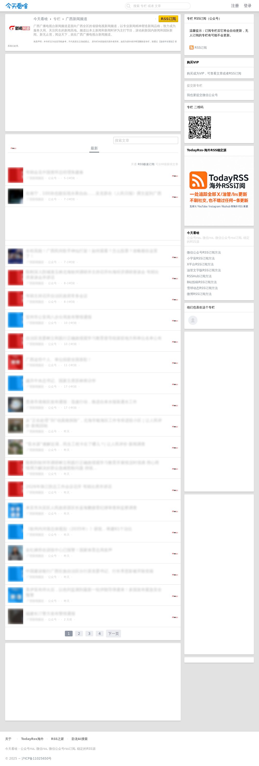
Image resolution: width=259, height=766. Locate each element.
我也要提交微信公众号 (202, 95)
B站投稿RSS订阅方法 (202, 282)
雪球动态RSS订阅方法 (202, 288)
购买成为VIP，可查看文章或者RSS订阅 (214, 73)
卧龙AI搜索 (80, 739)
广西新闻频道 (76, 19)
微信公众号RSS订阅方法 (204, 252)
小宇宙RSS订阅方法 (201, 258)
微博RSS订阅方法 (199, 294)
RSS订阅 (201, 47)
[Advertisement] (219, 411)
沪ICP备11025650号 (36, 758)
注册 (235, 5)
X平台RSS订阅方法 (200, 264)
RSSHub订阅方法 (199, 276)
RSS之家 (57, 739)
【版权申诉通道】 (166, 41)
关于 (8, 739)
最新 (94, 148)
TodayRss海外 (32, 739)
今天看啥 (40, 19)
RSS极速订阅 (146, 164)
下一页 (113, 634)
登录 (248, 5)
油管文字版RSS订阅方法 (204, 270)
